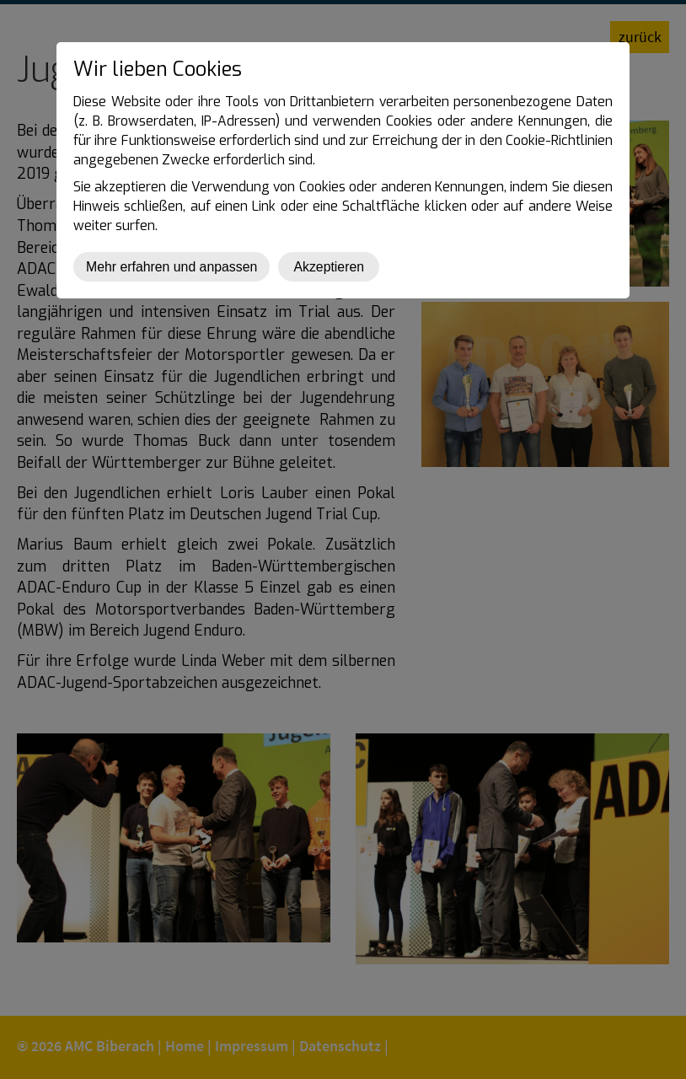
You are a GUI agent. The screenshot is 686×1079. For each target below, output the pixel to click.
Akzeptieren (328, 267)
